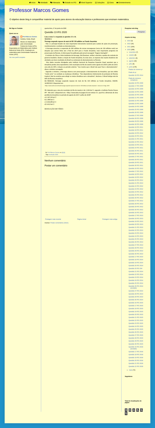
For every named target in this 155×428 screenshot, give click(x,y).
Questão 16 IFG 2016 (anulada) (136, 348)
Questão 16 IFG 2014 (136, 75)
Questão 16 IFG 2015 (136, 303)
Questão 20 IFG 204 (135, 268)
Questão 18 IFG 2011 (136, 130)
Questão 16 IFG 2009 (136, 83)
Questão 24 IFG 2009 (136, 106)
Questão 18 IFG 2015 (136, 308)
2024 (129, 41)
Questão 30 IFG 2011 (136, 165)
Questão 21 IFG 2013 (136, 183)
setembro (132, 58)
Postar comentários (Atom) (60, 223)
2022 (129, 43)
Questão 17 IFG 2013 (136, 215)
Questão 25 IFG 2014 (136, 283)
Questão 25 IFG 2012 (136, 195)
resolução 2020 (53, 154)
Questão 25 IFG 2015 (136, 329)
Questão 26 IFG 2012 (136, 198)
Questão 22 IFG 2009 (136, 101)
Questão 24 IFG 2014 (136, 280)
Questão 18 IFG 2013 (136, 218)
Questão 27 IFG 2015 (136, 335)
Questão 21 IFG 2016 (136, 363)
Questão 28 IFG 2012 (136, 204)
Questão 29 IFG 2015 (136, 341)
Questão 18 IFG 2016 (136, 354)
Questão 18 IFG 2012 (136, 174)
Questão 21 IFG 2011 (136, 139)
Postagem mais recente (53, 219)
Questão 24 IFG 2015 (136, 326)
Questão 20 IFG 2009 (136, 95)
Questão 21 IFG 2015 (136, 317)
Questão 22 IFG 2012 (136, 142)
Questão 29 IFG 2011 (136, 162)
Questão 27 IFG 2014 (136, 291)
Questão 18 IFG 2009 (136, 89)
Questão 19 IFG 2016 (136, 357)
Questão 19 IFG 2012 (136, 133)
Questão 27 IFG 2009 (136, 115)
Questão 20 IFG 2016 (136, 360)
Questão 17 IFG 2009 (136, 86)
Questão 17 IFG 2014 (136, 257)
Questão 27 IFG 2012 (136, 201)
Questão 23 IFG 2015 (136, 323)
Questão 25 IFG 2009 (136, 109)
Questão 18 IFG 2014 (136, 259)
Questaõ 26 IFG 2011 (136, 154)
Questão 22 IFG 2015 (136, 320)
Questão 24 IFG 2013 (136, 236)
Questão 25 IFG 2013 (136, 239)
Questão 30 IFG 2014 (136, 300)
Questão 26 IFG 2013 (136, 242)
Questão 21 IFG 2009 (136, 98)
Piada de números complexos (135, 79)
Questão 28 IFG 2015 (136, 338)
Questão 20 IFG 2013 (136, 224)
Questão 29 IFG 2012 (136, 206)
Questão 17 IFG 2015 (136, 305)
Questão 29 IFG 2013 (136, 251)
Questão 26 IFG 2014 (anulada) (136, 287)
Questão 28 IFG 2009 (136, 118)
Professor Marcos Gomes (39, 10)
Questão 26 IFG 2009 (136, 112)
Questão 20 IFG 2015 (136, 314)
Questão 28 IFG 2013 (136, 248)
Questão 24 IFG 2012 (136, 192)
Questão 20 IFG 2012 (136, 180)
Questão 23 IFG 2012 (136, 189)
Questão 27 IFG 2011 (136, 156)
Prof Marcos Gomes (30, 37)
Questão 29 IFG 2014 (136, 297)
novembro (132, 52)
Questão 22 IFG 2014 (136, 274)
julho (131, 64)
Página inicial (81, 219)
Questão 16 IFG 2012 (136, 168)
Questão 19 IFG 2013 (136, 221)
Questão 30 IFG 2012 (136, 210)
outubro (132, 55)
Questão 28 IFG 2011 (136, 159)
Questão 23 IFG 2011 (136, 145)
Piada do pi (132, 72)
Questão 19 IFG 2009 (136, 92)
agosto (131, 61)
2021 (129, 47)
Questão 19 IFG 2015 (136, 311)
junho (131, 67)
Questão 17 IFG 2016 (136, 351)
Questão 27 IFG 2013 (136, 245)
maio (131, 370)
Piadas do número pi (135, 69)
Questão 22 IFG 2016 (136, 366)
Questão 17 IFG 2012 (136, 171)
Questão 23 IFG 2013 (136, 233)
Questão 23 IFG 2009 (136, 103)
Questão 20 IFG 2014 (136, 265)
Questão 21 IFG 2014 (136, 271)
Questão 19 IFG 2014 (136, 262)
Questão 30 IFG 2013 (136, 254)
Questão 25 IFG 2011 (136, 151)
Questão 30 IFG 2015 (136, 344)
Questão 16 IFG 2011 (136, 127)
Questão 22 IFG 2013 (136, 230)
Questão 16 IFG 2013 (136, 212)
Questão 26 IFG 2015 (136, 332)
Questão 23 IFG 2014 (136, 277)
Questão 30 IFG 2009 (136, 124)
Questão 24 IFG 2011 (136, 148)
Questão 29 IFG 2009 (136, 121)
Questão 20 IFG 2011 (136, 136)
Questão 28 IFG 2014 (136, 294)
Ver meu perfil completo (17, 57)
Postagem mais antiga (109, 219)
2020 (129, 49)
